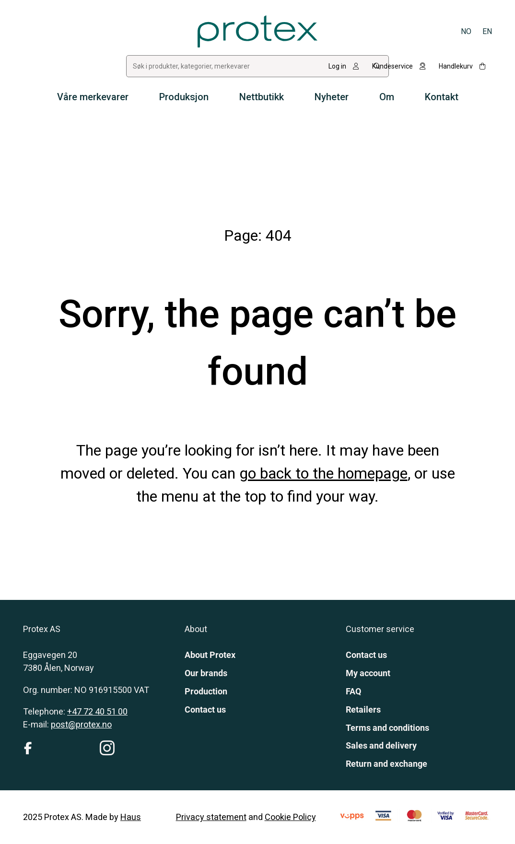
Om (386, 97)
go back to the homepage (323, 473)
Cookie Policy (290, 817)
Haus (130, 817)
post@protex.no (81, 724)
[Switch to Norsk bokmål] (466, 31)
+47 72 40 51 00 (97, 711)
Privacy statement (211, 817)
